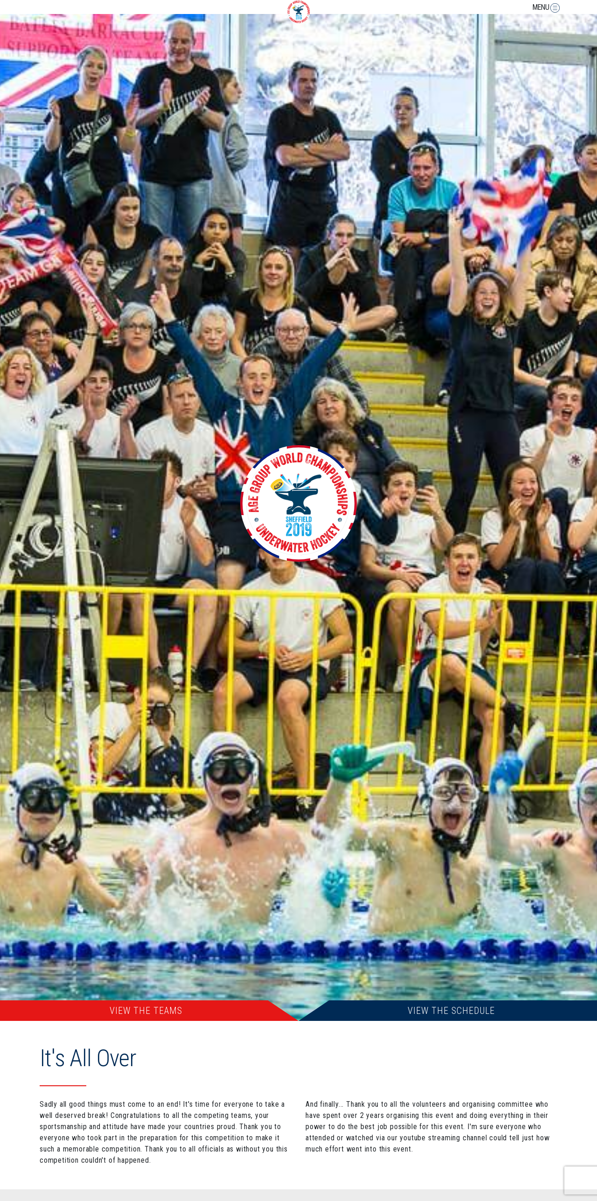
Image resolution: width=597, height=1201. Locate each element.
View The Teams (146, 1010)
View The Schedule (451, 1010)
